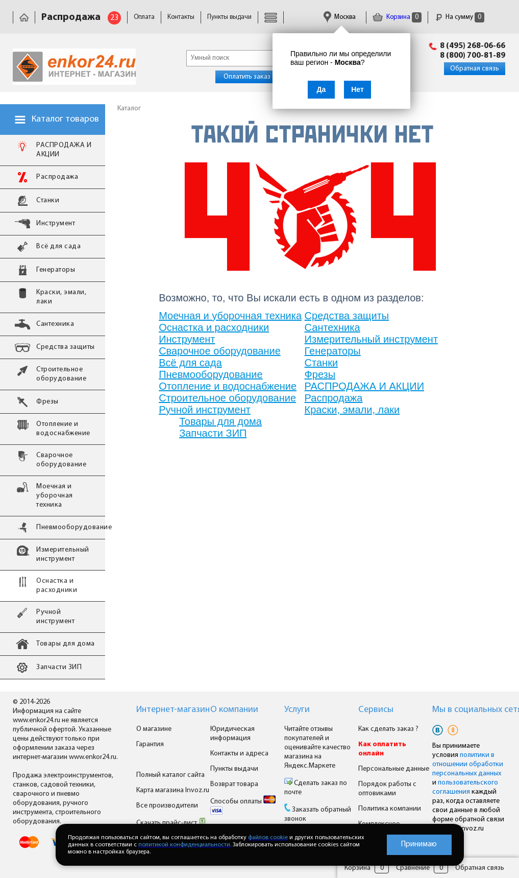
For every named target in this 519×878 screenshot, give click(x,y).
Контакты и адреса (239, 753)
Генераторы (333, 351)
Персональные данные (393, 769)
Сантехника (332, 327)
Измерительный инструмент (371, 339)
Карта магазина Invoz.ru (172, 790)
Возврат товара (234, 784)
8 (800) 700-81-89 (472, 56)
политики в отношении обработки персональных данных (467, 764)
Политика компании (389, 809)
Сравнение (413, 868)
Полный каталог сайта (170, 775)
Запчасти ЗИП (212, 433)
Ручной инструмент (205, 409)
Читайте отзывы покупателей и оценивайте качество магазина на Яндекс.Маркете (317, 747)
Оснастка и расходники (214, 327)
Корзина (397, 17)
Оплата (144, 17)
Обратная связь (474, 69)
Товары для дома (220, 421)
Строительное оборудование (227, 398)
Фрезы (320, 374)
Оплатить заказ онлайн (259, 77)
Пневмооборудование (210, 374)
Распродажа (334, 398)
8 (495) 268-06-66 (472, 46)
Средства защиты (347, 315)
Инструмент (187, 339)
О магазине (153, 729)
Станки (321, 362)
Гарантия (150, 744)
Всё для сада (190, 362)
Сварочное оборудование (220, 351)
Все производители (167, 806)
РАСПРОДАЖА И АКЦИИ (364, 386)
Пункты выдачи (229, 17)
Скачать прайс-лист (171, 823)
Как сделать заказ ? (388, 729)
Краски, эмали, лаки (352, 409)
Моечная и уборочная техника (230, 315)
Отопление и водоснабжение (227, 386)
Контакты (180, 17)
